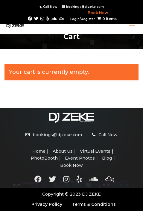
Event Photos (80, 158)
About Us (63, 151)
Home (38, 151)
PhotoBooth (44, 158)
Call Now (50, 7)
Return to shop (34, 98)
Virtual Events (95, 151)
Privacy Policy (46, 204)
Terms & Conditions (94, 204)
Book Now (96, 12)
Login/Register (82, 19)
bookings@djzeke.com (57, 134)
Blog (107, 158)
